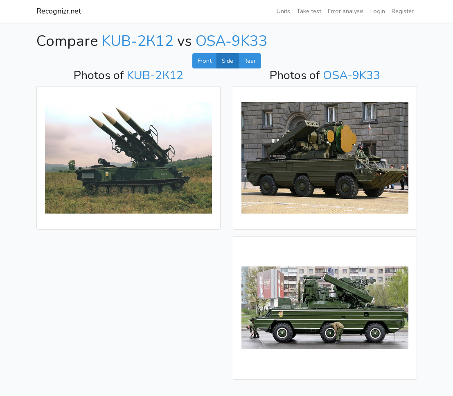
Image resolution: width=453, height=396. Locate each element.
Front (205, 61)
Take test (309, 11)
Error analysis (346, 11)
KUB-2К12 (137, 41)
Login (377, 11)
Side (227, 61)
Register (403, 11)
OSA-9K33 (232, 41)
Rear (249, 61)
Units (283, 11)
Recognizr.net (58, 11)
